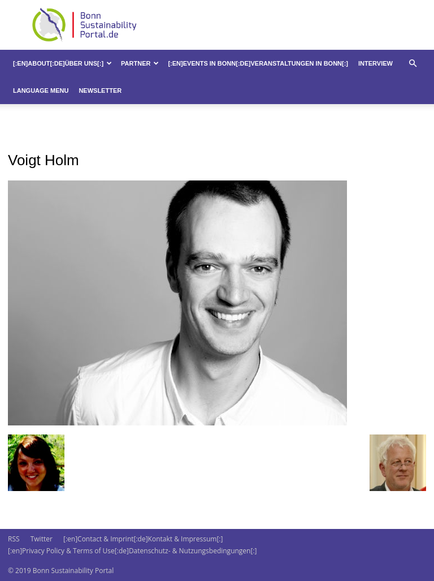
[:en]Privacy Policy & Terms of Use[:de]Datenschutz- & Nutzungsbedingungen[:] (132, 551)
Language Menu (40, 90)
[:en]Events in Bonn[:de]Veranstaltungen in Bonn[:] (258, 63)
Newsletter (100, 90)
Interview (375, 63)
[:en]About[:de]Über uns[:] (62, 63)
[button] (412, 63)
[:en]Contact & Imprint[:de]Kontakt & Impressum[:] (143, 539)
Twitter (42, 539)
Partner (140, 63)
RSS (14, 539)
